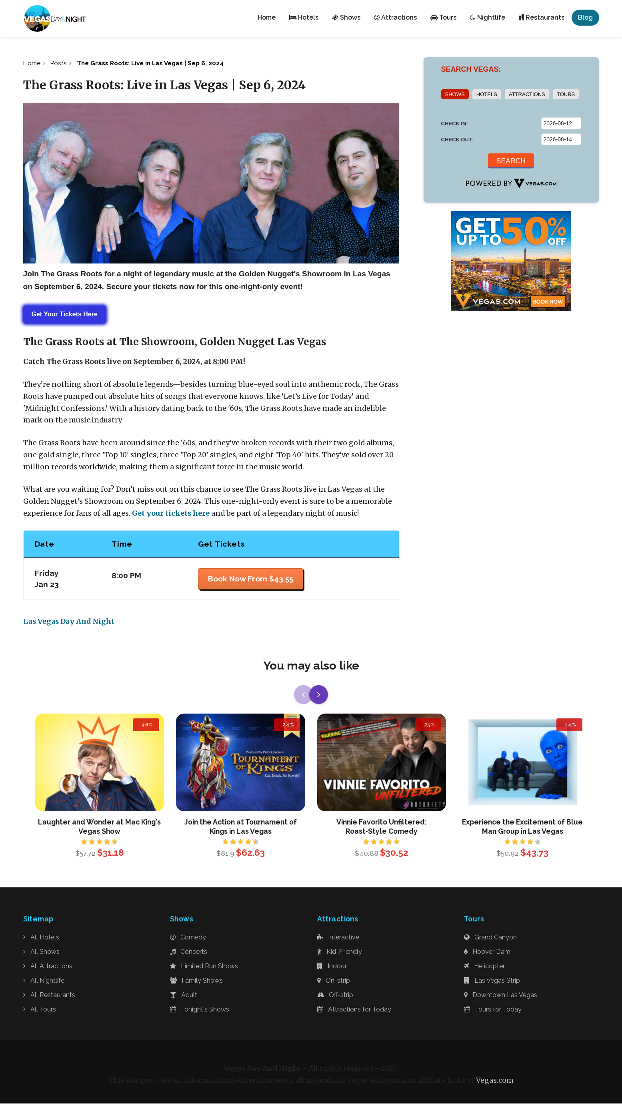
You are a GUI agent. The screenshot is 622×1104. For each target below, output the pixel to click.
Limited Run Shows (204, 967)
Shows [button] (346, 17)
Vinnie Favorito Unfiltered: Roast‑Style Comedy (381, 828)
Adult (183, 996)
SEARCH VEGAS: (471, 69)
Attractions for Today (354, 1010)
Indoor (332, 967)
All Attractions (47, 967)
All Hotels (41, 938)
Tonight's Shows (199, 1010)
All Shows (41, 953)
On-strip (333, 981)
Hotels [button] (303, 17)
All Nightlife (43, 981)
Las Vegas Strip (492, 981)
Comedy (188, 938)
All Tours (39, 1010)
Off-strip (335, 996)
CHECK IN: (454, 124)
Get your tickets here (171, 514)
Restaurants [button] (541, 17)
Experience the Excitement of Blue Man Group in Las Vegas (522, 828)
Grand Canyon (490, 938)
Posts (60, 63)
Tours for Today (493, 1010)
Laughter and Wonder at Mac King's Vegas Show (99, 828)
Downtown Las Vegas (500, 996)
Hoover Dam (487, 953)
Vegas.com (495, 1082)
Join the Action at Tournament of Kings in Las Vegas (240, 828)
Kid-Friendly (339, 953)
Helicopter (484, 967)
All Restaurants (49, 996)
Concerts (188, 953)
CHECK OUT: (457, 140)
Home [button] (267, 17)
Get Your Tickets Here (65, 315)
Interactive (338, 938)
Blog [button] (585, 17)
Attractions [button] (395, 17)
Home (32, 63)
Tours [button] (443, 17)
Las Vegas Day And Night (68, 622)
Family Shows (196, 981)
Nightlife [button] (487, 17)
